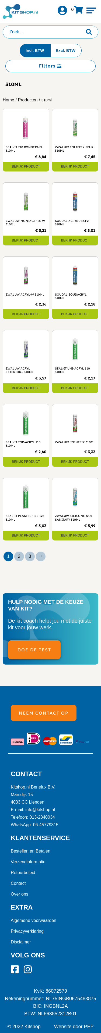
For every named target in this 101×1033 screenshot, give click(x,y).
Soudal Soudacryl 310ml (71, 296)
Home (8, 100)
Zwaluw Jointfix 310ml (75, 442)
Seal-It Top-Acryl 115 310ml (23, 444)
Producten (28, 100)
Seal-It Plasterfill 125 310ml (25, 517)
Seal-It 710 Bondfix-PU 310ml (24, 148)
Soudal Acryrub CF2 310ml (72, 222)
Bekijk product (26, 166)
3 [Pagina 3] (30, 556)
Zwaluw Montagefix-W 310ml (25, 222)
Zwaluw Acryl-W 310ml (25, 294)
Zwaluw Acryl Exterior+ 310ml (20, 370)
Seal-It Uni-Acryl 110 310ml (72, 370)
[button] (91, 10)
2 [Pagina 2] (19, 556)
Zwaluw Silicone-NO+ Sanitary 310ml (74, 517)
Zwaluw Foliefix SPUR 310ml (74, 148)
